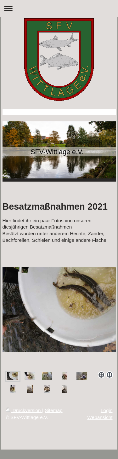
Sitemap (53, 410)
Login (107, 410)
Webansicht (99, 417)
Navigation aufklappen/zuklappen (59, 8)
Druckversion (24, 410)
